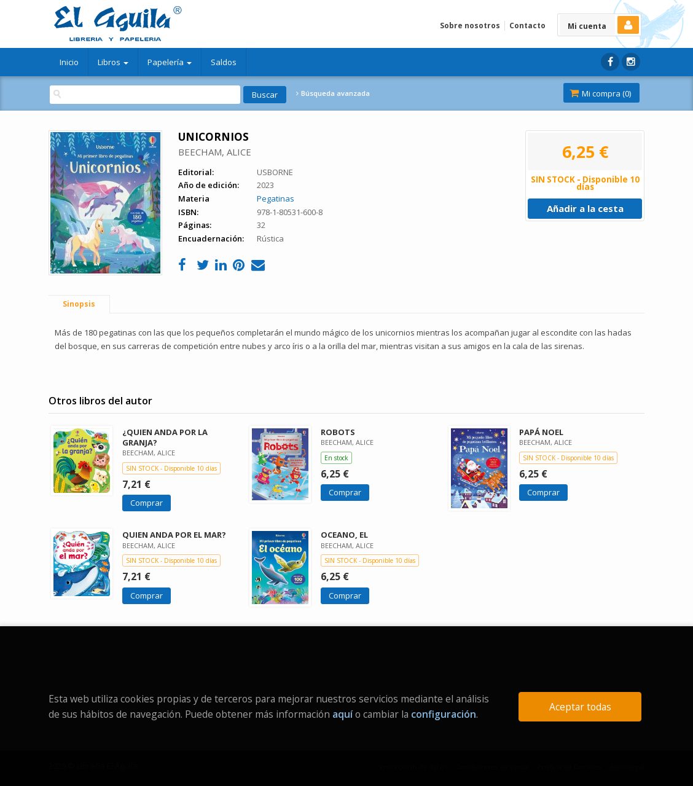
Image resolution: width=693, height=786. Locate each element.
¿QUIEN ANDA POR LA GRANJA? (165, 437)
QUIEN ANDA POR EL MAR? (174, 534)
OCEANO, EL (344, 534)
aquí (342, 714)
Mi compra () (600, 93)
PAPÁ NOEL (541, 432)
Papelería (169, 62)
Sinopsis (79, 304)
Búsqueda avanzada (333, 93)
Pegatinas (275, 198)
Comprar (146, 502)
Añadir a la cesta (585, 208)
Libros (113, 62)
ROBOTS (338, 432)
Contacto (527, 25)
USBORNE (275, 172)
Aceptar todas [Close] (580, 706)
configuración (443, 714)
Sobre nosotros (470, 25)
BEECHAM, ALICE (214, 152)
